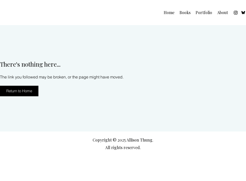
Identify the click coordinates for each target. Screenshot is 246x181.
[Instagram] (235, 12)
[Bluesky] (243, 12)
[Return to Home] (19, 91)
